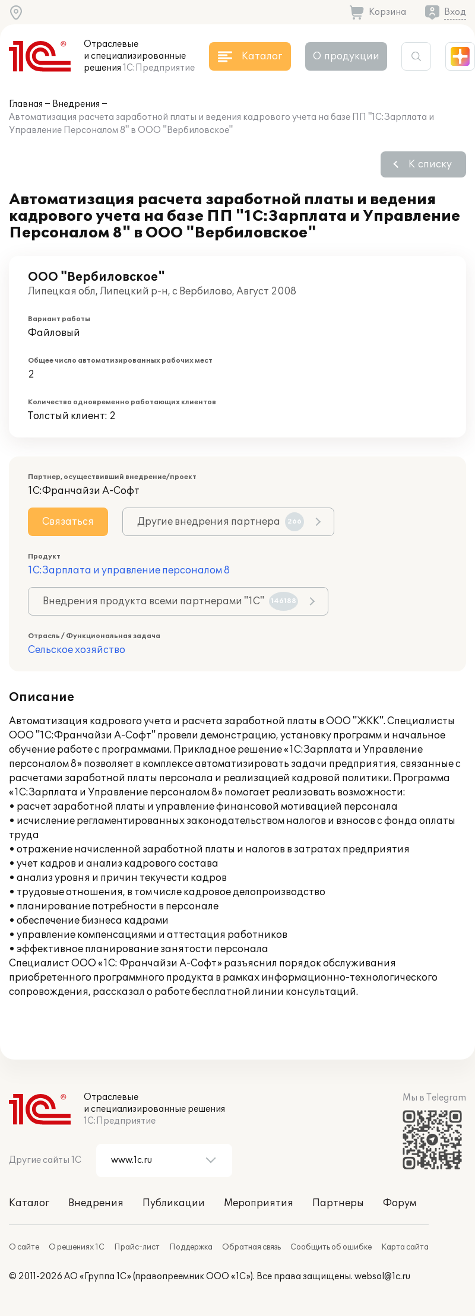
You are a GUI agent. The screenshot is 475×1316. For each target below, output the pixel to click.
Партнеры (338, 1203)
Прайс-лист (137, 1247)
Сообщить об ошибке (331, 1247)
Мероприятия (258, 1203)
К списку (430, 164)
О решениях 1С (76, 1247)
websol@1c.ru (382, 1276)
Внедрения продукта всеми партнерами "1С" (170, 601)
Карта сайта (405, 1247)
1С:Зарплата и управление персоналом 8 (129, 570)
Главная (26, 104)
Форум (399, 1203)
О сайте (24, 1247)
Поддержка (191, 1247)
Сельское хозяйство (76, 650)
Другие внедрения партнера (220, 521)
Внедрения (76, 104)
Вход (455, 12)
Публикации (173, 1203)
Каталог (29, 1203)
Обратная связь (251, 1247)
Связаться (68, 522)
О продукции (346, 56)
